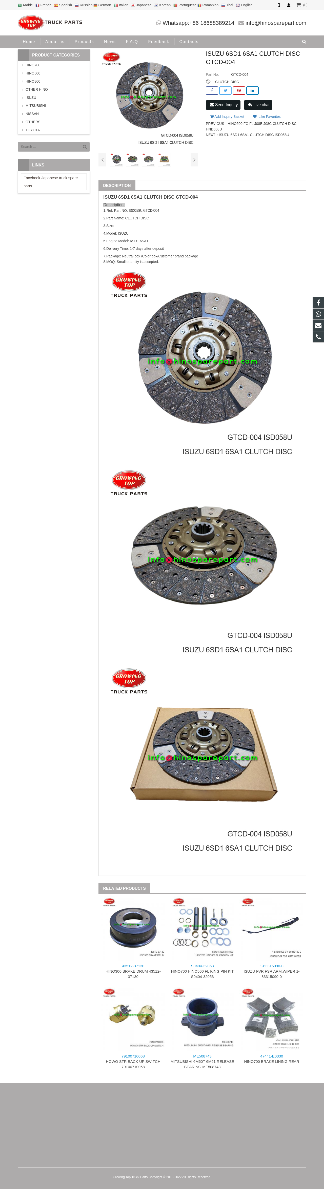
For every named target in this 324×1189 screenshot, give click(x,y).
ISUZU (110, 197)
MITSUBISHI (36, 106)
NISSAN (32, 114)
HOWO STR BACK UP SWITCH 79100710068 (133, 1061)
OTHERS (33, 122)
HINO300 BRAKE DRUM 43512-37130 (133, 971)
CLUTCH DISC (227, 82)
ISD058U (136, 211)
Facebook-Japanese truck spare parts (51, 182)
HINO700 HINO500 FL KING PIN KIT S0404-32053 (202, 971)
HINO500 (33, 73)
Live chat (258, 105)
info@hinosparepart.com (276, 23)
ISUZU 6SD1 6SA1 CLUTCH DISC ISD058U (254, 135)
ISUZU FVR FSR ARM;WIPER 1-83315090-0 (272, 971)
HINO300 (33, 81)
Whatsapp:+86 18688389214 (198, 23)
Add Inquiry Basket (227, 117)
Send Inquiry (224, 105)
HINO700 (33, 65)
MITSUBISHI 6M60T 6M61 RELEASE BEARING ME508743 (202, 1061)
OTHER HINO (37, 89)
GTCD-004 (187, 197)
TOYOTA (33, 130)
